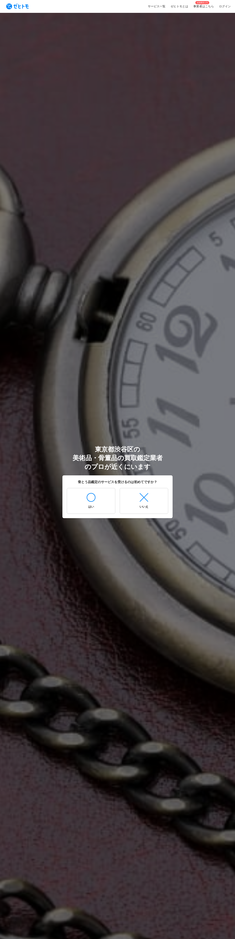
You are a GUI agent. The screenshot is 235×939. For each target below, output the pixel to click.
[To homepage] (17, 6)
